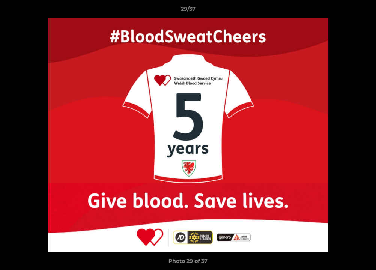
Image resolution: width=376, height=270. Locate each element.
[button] (362, 11)
